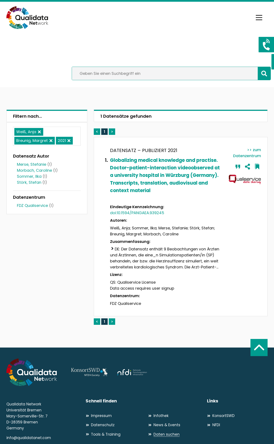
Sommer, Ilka (29, 176)
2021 (62, 140)
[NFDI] (237, 425)
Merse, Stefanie (31, 164)
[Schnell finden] (146, 401)
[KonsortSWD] (237, 415)
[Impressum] (115, 415)
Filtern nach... (27, 116)
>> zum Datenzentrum (247, 152)
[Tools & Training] (115, 434)
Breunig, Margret (32, 140)
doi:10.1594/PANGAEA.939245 (137, 212)
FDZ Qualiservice (32, 205)
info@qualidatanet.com (28, 437)
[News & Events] (177, 425)
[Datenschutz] (115, 425)
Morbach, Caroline (34, 170)
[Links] (237, 401)
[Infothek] (177, 415)
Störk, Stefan (29, 182)
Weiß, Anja (26, 131)
